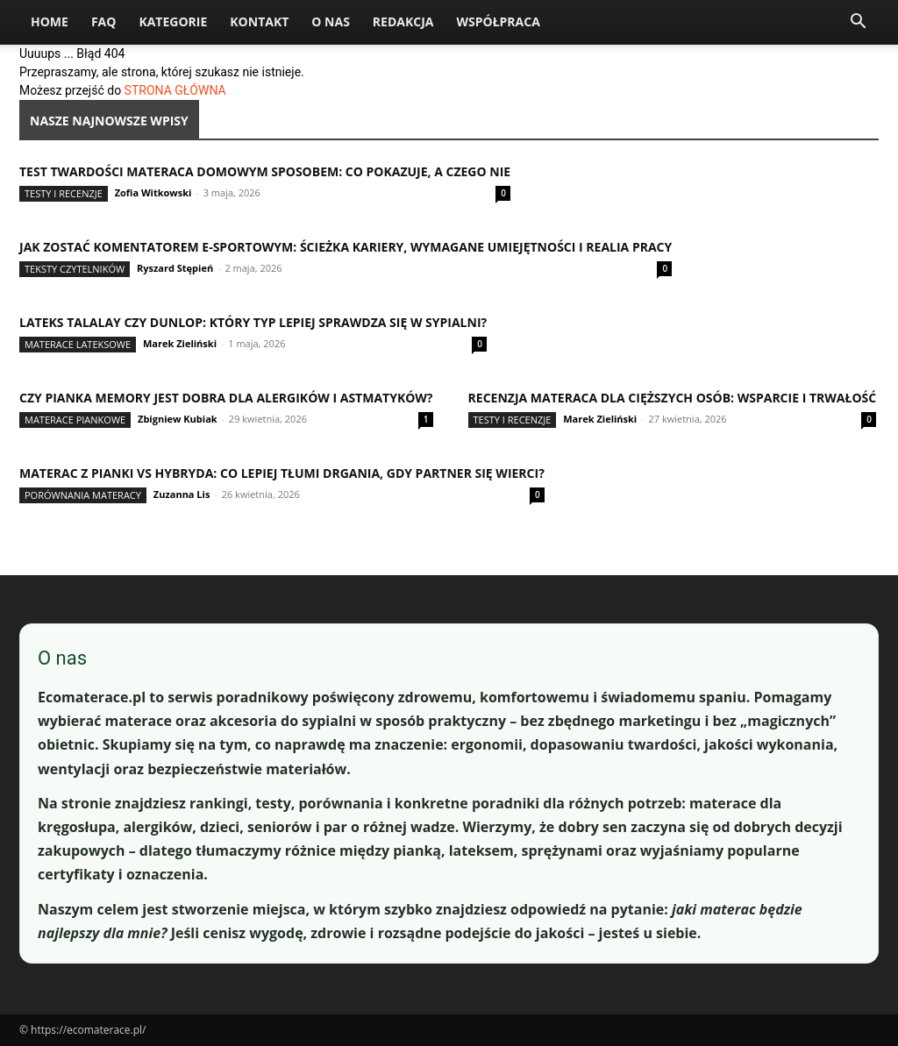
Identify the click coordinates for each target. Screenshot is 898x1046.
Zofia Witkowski (153, 192)
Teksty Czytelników (75, 268)
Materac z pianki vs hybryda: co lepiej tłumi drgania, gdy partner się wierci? (282, 473)
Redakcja (403, 21)
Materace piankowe (75, 419)
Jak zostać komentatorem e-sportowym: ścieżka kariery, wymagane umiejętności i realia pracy (345, 246)
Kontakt (259, 21)
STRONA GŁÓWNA (175, 90)
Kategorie (173, 21)
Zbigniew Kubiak (177, 418)
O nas (330, 21)
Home (49, 21)
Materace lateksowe (78, 344)
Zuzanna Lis (181, 494)
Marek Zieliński (180, 343)
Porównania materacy (83, 495)
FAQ (104, 21)
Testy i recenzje (64, 193)
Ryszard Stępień (175, 267)
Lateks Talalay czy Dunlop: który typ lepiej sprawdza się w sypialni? (253, 322)
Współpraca (497, 21)
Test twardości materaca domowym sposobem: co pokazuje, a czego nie (264, 171)
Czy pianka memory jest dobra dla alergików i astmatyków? (226, 397)
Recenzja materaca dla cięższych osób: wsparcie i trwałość (672, 397)
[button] (858, 23)
